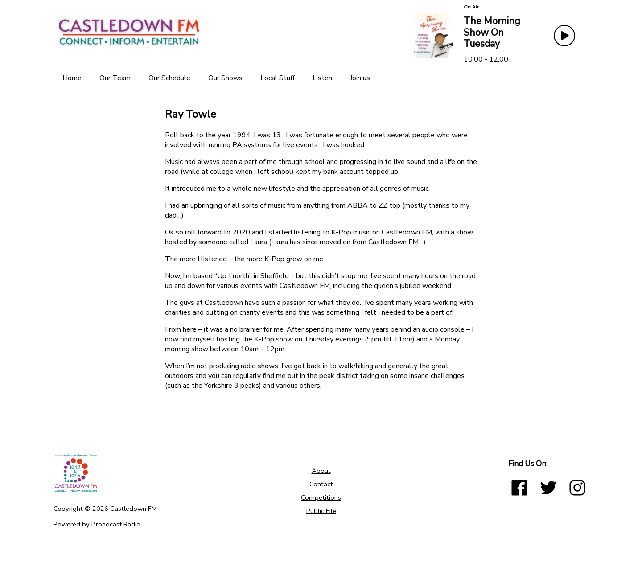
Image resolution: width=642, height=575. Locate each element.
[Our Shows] (225, 78)
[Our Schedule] (169, 78)
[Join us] (360, 78)
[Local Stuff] (277, 78)
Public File (321, 510)
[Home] (72, 78)
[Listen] (322, 78)
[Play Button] (564, 35)
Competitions (321, 497)
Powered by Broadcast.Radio (97, 524)
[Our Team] (115, 78)
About (321, 470)
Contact (321, 484)
